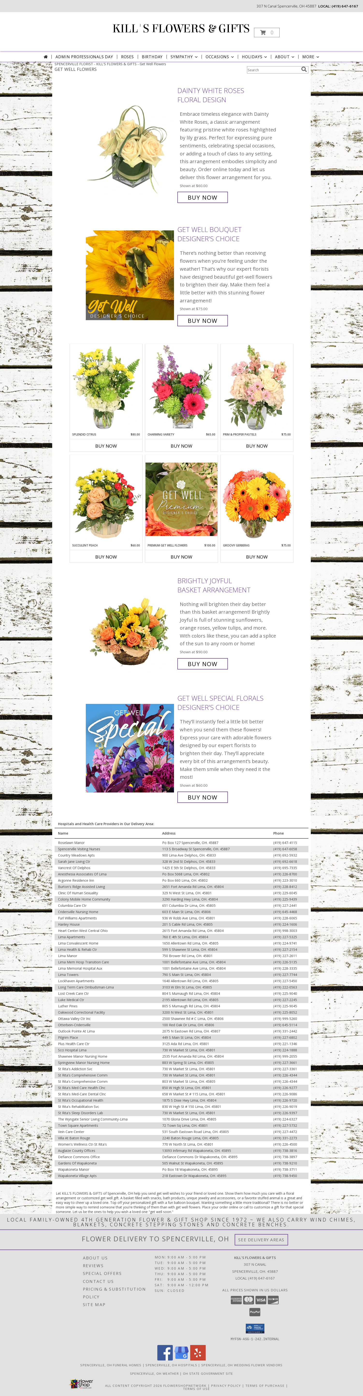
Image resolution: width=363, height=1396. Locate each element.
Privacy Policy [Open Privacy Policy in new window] (226, 1385)
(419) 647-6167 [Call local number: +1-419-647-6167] (345, 6)
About (285, 56)
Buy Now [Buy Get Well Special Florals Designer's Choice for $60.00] (203, 797)
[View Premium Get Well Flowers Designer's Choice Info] (181, 499)
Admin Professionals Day (84, 56)
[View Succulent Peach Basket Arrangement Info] (106, 499)
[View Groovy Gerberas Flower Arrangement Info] (257, 499)
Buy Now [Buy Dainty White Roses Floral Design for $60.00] (203, 197)
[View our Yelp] (198, 1359)
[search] (304, 69)
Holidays (255, 56)
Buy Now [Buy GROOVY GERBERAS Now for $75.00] (257, 557)
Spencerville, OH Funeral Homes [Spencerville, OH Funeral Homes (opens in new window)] (110, 1365)
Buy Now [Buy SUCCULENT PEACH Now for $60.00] (106, 557)
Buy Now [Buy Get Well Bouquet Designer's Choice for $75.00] (203, 321)
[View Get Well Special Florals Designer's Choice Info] (130, 747)
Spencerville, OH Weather (154, 1373)
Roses (127, 56)
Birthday (152, 56)
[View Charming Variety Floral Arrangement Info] (181, 388)
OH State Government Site (208, 1373)
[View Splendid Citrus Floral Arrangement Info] (106, 388)
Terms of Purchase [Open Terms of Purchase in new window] (265, 1385)
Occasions (220, 56)
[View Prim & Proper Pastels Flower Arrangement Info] (257, 388)
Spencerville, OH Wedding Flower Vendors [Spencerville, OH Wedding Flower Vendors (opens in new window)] (242, 1365)
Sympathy (184, 56)
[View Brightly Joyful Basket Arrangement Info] (130, 622)
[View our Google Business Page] (181, 1359)
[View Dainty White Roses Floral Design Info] (130, 144)
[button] (267, 32)
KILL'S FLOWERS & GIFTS (181, 29)
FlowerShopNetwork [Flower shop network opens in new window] (185, 1385)
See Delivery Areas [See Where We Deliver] (261, 1240)
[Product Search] (273, 69)
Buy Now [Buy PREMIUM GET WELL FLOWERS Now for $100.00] (181, 557)
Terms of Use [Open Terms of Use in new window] (196, 1388)
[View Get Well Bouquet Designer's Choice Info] (130, 275)
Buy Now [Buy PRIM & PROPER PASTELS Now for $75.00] (257, 446)
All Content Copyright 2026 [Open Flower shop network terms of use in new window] (133, 1385)
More (311, 56)
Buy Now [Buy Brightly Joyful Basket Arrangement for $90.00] (203, 664)
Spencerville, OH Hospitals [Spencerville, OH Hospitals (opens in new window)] (171, 1365)
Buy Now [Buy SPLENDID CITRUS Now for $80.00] (106, 446)
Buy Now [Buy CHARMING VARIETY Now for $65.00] (181, 446)
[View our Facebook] (165, 1359)
